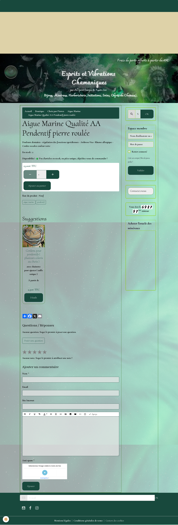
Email (25, 386)
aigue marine (29, 202)
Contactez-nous (138, 191)
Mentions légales (62, 520)
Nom (24, 373)
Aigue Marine (74, 111)
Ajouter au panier (37, 185)
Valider (140, 170)
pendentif (40, 202)
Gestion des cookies (115, 520)
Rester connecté (139, 151)
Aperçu (93, 414)
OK (147, 113)
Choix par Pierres (55, 111)
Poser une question (33, 340)
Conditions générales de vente (88, 520)
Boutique (39, 111)
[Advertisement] (89, 32)
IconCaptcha (44, 478)
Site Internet (28, 400)
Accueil (28, 111)
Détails (33, 297)
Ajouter (31, 486)
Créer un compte (133, 158)
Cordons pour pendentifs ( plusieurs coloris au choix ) (33, 256)
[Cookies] (6, 519)
